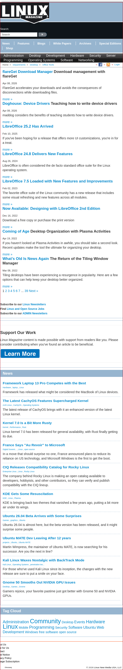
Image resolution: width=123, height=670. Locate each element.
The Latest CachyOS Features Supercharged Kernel (45, 401)
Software (66, 60)
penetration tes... (37, 564)
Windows (31, 632)
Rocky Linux (29, 471)
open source (29, 449)
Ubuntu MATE (24, 542)
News (6, 43)
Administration (14, 55)
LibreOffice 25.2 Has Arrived (27, 126)
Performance (15, 427)
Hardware (77, 55)
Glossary (8, 667)
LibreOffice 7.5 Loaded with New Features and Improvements (57, 181)
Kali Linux (7, 564)
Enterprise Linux (10, 471)
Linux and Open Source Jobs (25, 308)
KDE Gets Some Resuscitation (28, 494)
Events (79, 622)
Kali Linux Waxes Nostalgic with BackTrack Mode (43, 560)
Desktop (35, 55)
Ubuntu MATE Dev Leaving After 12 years (37, 538)
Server (111, 55)
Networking (86, 60)
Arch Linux (7, 405)
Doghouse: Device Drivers (26, 103)
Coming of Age (16, 231)
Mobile (23, 627)
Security (95, 55)
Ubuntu (22, 520)
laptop (15, 387)
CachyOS (17, 405)
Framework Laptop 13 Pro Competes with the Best (44, 383)
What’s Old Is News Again (26, 259)
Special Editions (110, 43)
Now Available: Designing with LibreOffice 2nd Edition (51, 208)
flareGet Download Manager (28, 72)
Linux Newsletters (34, 304)
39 (26, 291)
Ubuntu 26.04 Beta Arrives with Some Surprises (42, 516)
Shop (9, 48)
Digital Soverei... (10, 449)
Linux (21, 387)
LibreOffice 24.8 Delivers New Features (37, 154)
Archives (85, 43)
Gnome (22, 587)
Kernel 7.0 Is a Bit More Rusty (27, 423)
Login (117, 64)
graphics (14, 520)
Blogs (41, 43)
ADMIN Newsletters (34, 313)
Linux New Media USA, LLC (108, 667)
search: (4, 29)
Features (24, 43)
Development (55, 55)
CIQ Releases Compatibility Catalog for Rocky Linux (46, 467)
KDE (5, 498)
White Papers (62, 43)
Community (45, 621)
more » (7, 99)
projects (6, 542)
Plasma (17, 498)
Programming (13, 60)
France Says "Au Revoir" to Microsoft (34, 445)
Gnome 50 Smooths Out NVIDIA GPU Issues (39, 582)
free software (48, 632)
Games (6, 520)
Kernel (5, 427)
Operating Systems (41, 60)
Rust (24, 427)
